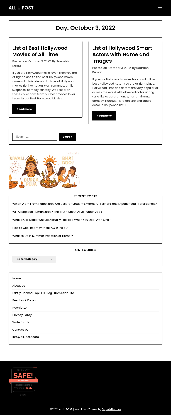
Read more (24, 109)
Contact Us (20, 330)
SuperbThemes (111, 409)
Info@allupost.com (25, 337)
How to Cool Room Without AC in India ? (40, 228)
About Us (18, 286)
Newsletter (20, 308)
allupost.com (23, 381)
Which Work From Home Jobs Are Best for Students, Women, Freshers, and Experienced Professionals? (84, 204)
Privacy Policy (22, 315)
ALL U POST (21, 8)
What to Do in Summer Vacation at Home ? (42, 236)
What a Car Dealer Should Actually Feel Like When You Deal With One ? (61, 220)
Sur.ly (29, 388)
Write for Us (20, 322)
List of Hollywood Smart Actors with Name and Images (122, 55)
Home (16, 278)
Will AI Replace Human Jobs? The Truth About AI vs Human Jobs (57, 212)
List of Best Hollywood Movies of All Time (40, 51)
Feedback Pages (24, 300)
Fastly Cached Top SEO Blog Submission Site (43, 293)
